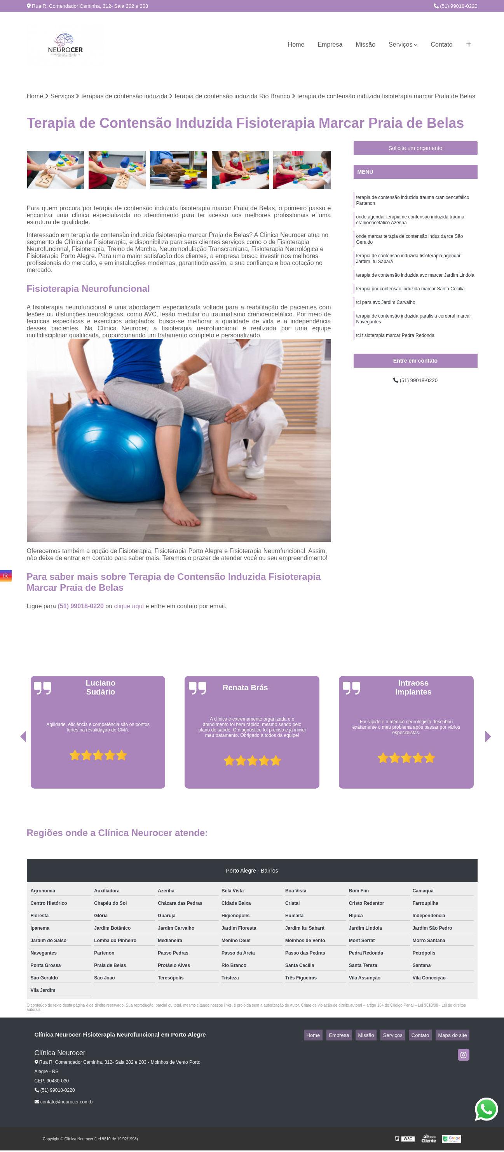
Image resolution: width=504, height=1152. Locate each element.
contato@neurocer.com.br (64, 1103)
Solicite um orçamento (416, 150)
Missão (365, 44)
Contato (441, 44)
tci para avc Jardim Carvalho (385, 316)
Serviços (400, 44)
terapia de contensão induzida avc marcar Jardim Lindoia (415, 287)
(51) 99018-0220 (456, 6)
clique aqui (129, 607)
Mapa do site (455, 1036)
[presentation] (12, 768)
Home (296, 44)
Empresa (329, 44)
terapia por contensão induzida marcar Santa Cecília (410, 301)
